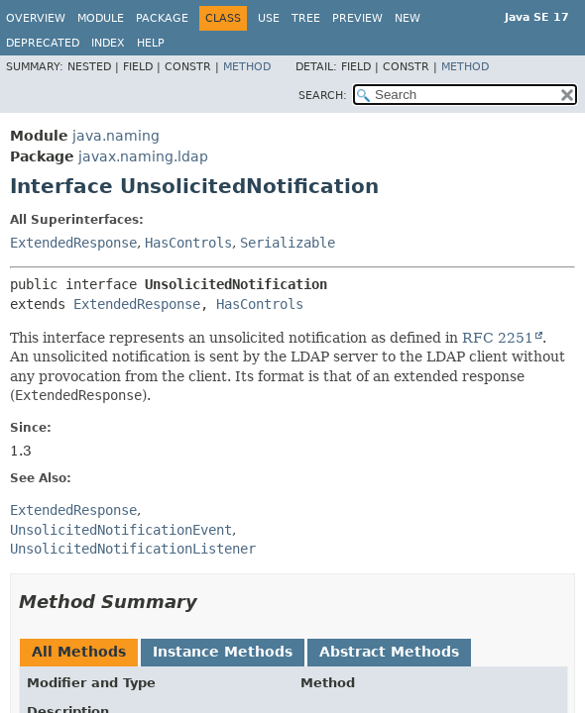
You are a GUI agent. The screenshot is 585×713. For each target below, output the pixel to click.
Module (100, 18)
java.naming (116, 136)
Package (162, 18)
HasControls (188, 243)
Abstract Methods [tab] (389, 652)
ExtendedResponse (73, 243)
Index (108, 43)
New (407, 18)
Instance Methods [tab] (222, 652)
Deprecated (42, 43)
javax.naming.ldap (143, 156)
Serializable (287, 243)
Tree (306, 18)
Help (151, 43)
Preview (357, 18)
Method (247, 66)
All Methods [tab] (79, 652)
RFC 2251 (497, 338)
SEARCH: (322, 95)
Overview (35, 18)
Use (269, 18)
